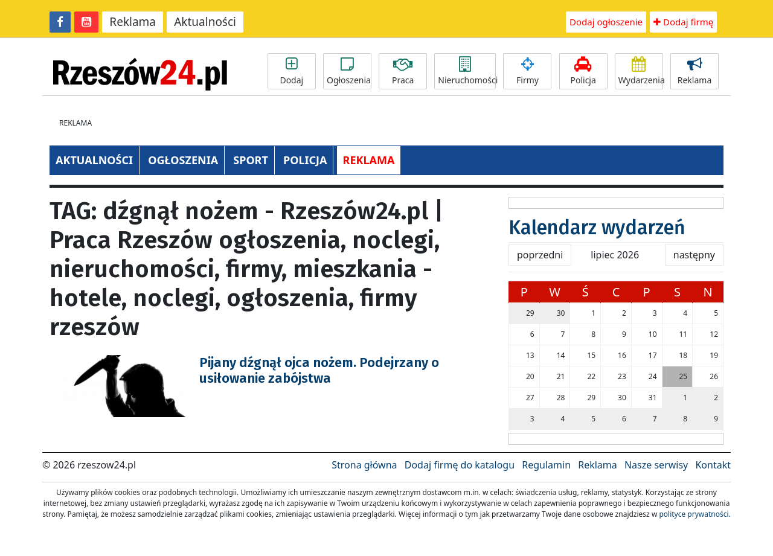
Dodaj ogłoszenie (606, 22)
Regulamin (546, 464)
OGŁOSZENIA (183, 160)
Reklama (132, 22)
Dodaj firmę (683, 22)
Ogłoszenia (349, 71)
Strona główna (364, 464)
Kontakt (713, 464)
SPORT (250, 160)
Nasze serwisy (656, 464)
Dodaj (291, 71)
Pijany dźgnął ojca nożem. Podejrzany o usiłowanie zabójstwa (319, 370)
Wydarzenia (640, 71)
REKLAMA (369, 160)
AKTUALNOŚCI (94, 160)
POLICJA (305, 160)
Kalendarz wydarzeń (596, 227)
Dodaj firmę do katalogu (460, 464)
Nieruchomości (467, 71)
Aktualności (205, 22)
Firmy (527, 71)
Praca (402, 71)
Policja (583, 71)
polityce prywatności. (694, 514)
